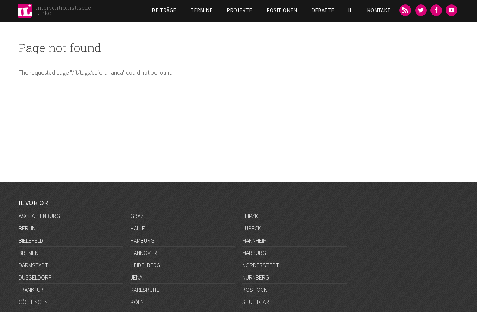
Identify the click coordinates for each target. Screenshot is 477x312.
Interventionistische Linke (63, 10)
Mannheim (254, 240)
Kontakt (379, 10)
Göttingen (33, 302)
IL (350, 10)
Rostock (254, 289)
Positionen (281, 10)
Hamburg (142, 240)
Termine (201, 10)
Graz (137, 216)
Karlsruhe (144, 289)
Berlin (27, 228)
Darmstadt (33, 265)
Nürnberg (255, 277)
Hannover (143, 252)
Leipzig (251, 216)
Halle (137, 228)
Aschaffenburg (39, 216)
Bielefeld (31, 240)
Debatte (322, 10)
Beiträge (164, 10)
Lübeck (251, 228)
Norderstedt (260, 265)
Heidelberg (145, 265)
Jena (136, 277)
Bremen (28, 252)
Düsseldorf (35, 277)
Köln (137, 302)
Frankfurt (33, 289)
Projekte (239, 10)
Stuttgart (257, 302)
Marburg (254, 252)
